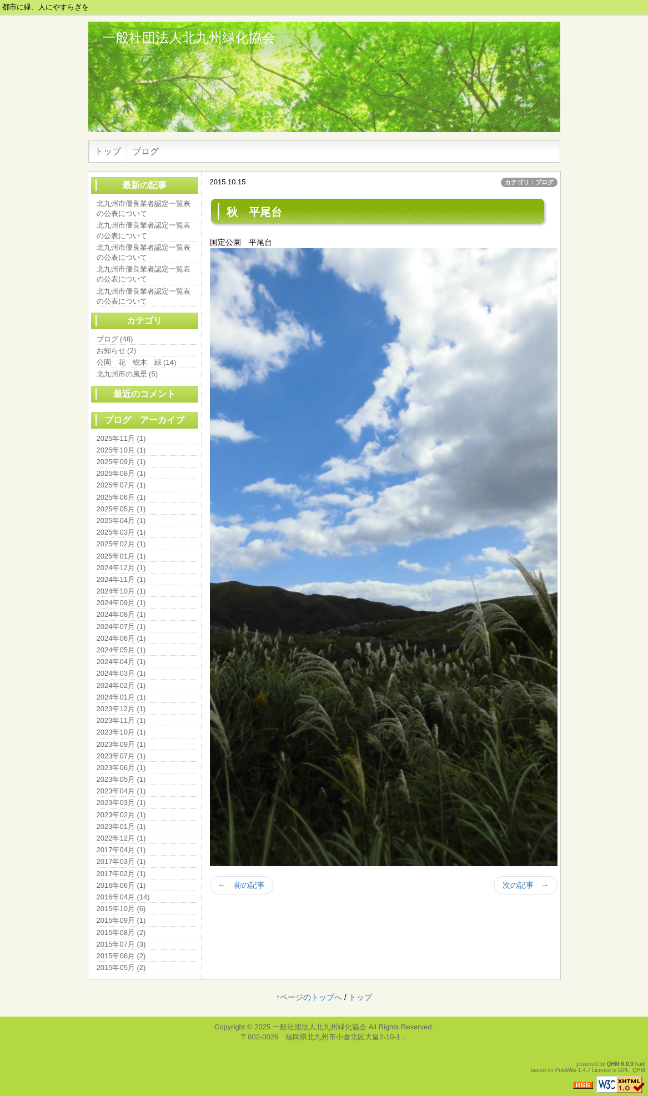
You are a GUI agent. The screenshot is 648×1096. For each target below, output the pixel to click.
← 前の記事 (241, 885)
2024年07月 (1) (121, 626)
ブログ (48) (115, 339)
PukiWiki (565, 1070)
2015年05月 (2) (121, 967)
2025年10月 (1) (121, 450)
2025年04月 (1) (121, 520)
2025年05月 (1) (121, 509)
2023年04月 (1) (121, 791)
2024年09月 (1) (121, 603)
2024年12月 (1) (121, 568)
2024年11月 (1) (121, 579)
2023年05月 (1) (121, 779)
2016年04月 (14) (123, 897)
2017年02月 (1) (121, 873)
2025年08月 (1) (121, 473)
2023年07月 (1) (121, 756)
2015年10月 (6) (121, 908)
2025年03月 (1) (121, 532)
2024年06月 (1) (121, 638)
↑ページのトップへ (309, 997)
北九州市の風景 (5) (127, 374)
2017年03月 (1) (121, 861)
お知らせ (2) (117, 350)
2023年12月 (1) (121, 709)
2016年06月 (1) (121, 885)
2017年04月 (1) (121, 850)
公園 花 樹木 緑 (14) (137, 362)
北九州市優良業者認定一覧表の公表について (143, 208)
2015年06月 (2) (121, 956)
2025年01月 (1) (121, 556)
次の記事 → (526, 885)
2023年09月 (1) (121, 744)
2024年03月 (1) (121, 673)
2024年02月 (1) (121, 685)
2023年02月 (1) (121, 815)
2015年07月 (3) (121, 944)
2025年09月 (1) (121, 461)
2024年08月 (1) (121, 614)
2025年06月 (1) (121, 497)
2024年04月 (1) (121, 661)
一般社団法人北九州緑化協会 (188, 37)
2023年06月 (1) (121, 767)
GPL (623, 1070)
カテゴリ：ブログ (529, 182)
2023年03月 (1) (121, 802)
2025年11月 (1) (121, 438)
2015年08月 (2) (121, 932)
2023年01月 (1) (121, 826)
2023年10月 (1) (121, 732)
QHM (613, 1064)
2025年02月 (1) (121, 544)
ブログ (145, 151)
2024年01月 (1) (121, 697)
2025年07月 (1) (121, 485)
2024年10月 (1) (121, 591)
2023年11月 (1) (121, 720)
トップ (107, 151)
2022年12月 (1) (121, 838)
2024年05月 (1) (121, 650)
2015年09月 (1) (121, 920)
